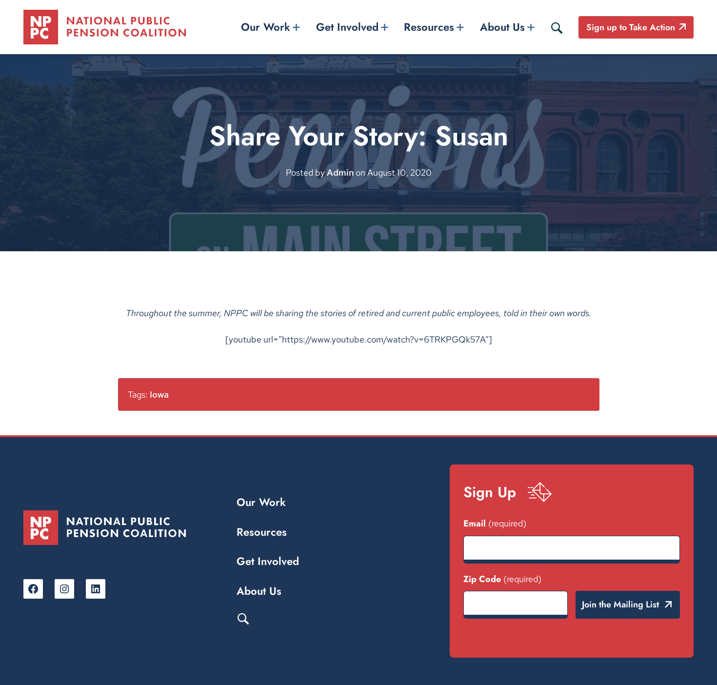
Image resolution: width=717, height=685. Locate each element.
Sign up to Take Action (630, 27)
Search (243, 618)
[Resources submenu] (460, 27)
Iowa (159, 394)
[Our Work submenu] (296, 27)
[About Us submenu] (531, 27)
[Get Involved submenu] (384, 27)
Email (494, 523)
